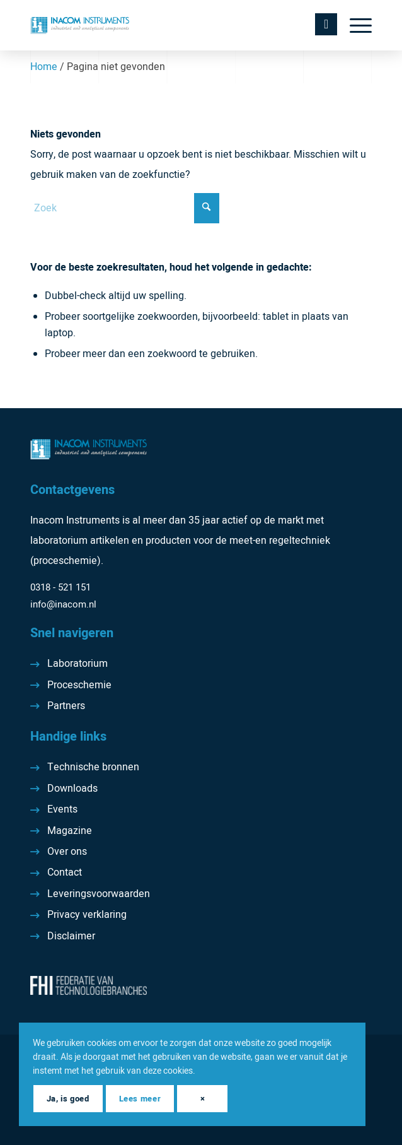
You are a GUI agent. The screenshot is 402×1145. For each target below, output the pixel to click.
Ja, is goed (67, 1099)
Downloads (72, 788)
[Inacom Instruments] (167, 25)
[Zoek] (124, 208)
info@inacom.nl (63, 604)
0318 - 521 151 (60, 587)
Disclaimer (71, 936)
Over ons (67, 851)
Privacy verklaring (87, 914)
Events (62, 809)
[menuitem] (354, 25)
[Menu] (354, 25)
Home (43, 66)
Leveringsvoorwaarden (98, 893)
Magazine (69, 830)
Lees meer (139, 1099)
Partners (66, 705)
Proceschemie (79, 685)
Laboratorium (77, 663)
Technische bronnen (93, 767)
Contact (64, 872)
